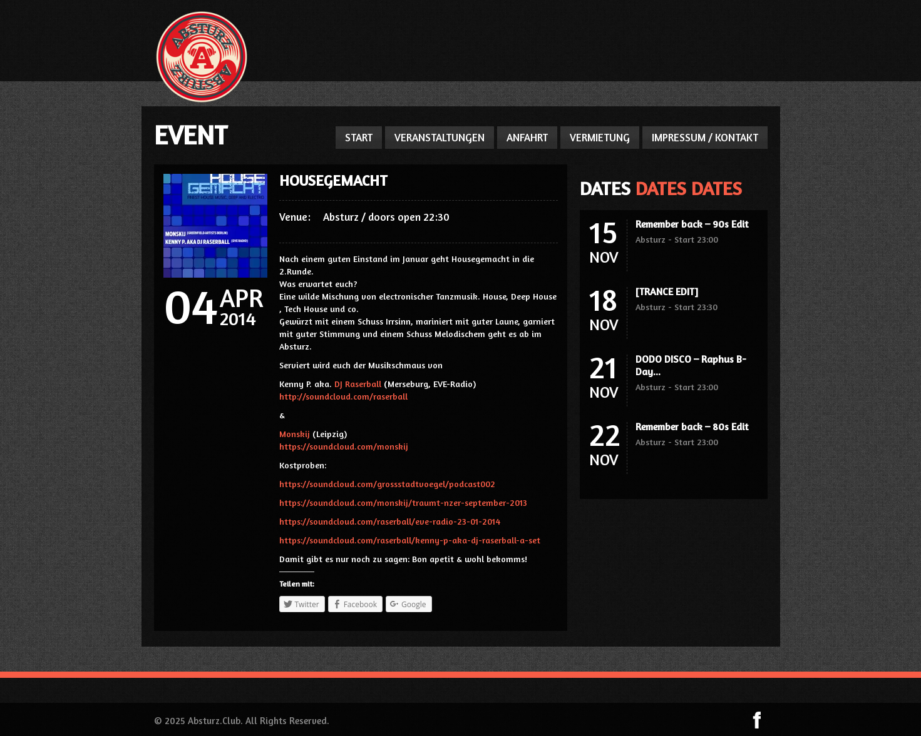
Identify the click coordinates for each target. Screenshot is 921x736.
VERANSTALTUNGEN (439, 137)
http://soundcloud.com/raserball (343, 396)
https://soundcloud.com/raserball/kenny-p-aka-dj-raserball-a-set (409, 540)
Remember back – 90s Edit (691, 224)
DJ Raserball (357, 383)
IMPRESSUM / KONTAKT (705, 137)
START (359, 137)
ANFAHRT (527, 137)
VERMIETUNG (600, 137)
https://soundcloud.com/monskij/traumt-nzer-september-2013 (403, 502)
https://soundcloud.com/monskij (343, 446)
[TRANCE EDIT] (666, 291)
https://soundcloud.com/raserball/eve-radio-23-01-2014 (389, 521)
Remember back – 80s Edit (691, 426)
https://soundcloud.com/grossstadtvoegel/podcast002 (387, 483)
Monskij (294, 433)
